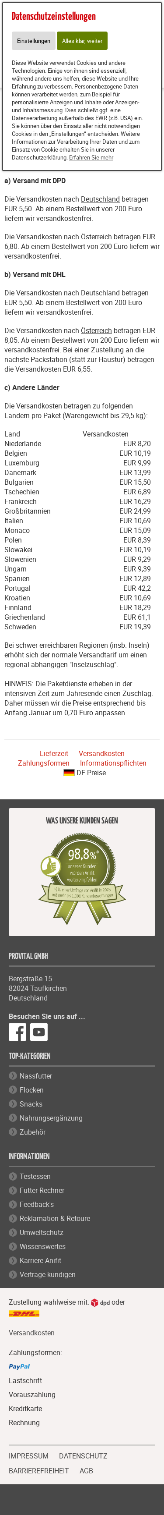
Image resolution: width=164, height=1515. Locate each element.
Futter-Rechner (42, 1190)
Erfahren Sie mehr (91, 157)
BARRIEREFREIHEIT (39, 1470)
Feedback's (37, 1204)
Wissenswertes (43, 1246)
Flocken (32, 1090)
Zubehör (32, 1132)
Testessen (35, 1176)
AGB (86, 1471)
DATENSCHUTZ (83, 1455)
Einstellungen (33, 41)
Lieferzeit (54, 753)
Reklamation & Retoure (55, 1218)
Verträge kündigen (48, 1274)
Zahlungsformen (44, 763)
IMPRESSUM (29, 1455)
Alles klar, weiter (82, 41)
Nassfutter (36, 1076)
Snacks (31, 1104)
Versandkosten (102, 753)
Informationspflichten (113, 763)
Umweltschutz (41, 1232)
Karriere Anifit (40, 1260)
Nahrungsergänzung (51, 1118)
